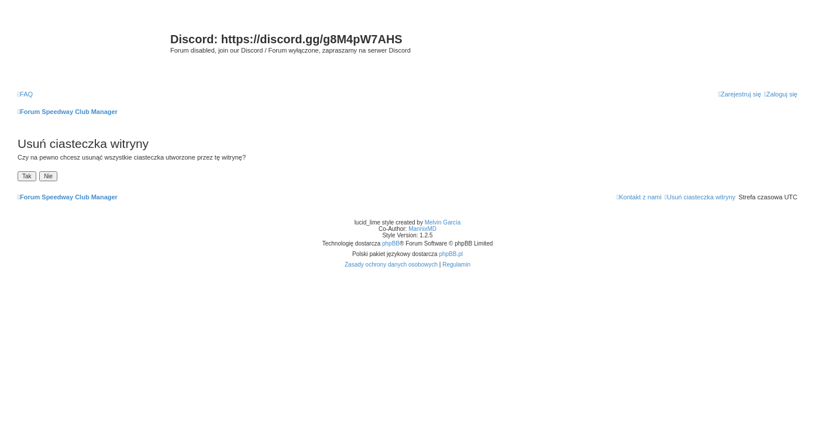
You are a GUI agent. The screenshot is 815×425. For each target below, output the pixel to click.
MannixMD (422, 229)
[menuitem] (25, 94)
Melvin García (443, 222)
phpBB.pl (451, 254)
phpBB (391, 243)
